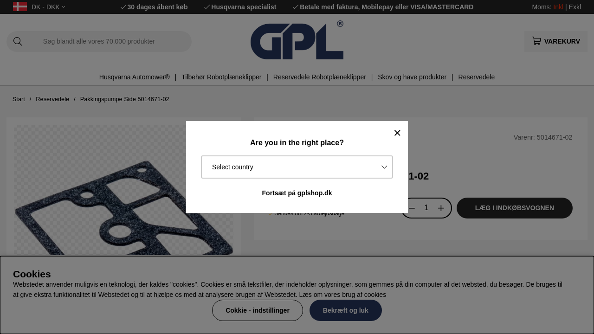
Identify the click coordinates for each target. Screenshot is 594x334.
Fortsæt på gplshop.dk (297, 193)
